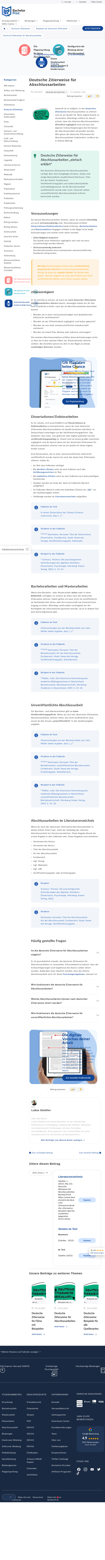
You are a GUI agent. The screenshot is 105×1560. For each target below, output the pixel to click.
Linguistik (8, 160)
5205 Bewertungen (90, 1442)
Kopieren (87, 1200)
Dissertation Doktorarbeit (9, 115)
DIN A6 (30, 1446)
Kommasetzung (10, 155)
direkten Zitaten (45, 469)
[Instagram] (85, 1469)
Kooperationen (59, 1452)
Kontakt (82, 2)
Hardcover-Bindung (12, 1440)
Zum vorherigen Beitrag (42, 1153)
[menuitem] (7, 1497)
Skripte (30, 1414)
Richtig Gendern (11, 222)
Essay (6, 122)
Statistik (7, 241)
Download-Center (60, 1421)
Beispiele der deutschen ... (56, 92)
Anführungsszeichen (43, 472)
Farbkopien (32, 1452)
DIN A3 (30, 1427)
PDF (29, 1421)
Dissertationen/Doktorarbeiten (47, 226)
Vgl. (89, 489)
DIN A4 (30, 1433)
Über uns (56, 1440)
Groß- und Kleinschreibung (11, 139)
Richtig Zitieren (10, 227)
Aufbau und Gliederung (14, 90)
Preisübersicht (34, 1402)
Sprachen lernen (11, 236)
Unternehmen (60, 1394)
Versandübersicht (60, 1408)
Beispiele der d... (65, 1302)
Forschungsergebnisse (74, 974)
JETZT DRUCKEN (92, 28)
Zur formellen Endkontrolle (78, 1077)
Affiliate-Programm (61, 1471)
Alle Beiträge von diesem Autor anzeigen (61, 1140)
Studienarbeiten (12, 1394)
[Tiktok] (78, 1473)
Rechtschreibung (11, 213)
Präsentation (9, 189)
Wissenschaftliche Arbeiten (12, 261)
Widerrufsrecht (24, 1497)
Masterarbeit (9, 170)
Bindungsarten (9, 1465)
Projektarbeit (9, 203)
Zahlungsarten (59, 1414)
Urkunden (32, 1468)
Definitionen (9, 105)
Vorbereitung (9, 255)
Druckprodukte (9, 20)
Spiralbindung (9, 1459)
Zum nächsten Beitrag (89, 1153)
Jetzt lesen (37, 1334)
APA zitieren (9, 86)
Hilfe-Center (96, 2)
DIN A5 (30, 1440)
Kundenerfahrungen (62, 1427)
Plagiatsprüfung (51, 20)
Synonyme (8, 251)
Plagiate (7, 184)
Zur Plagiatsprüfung (75, 401)
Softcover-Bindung (11, 1446)
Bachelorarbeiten (88, 226)
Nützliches (72, 20)
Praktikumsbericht (12, 193)
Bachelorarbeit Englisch (14, 100)
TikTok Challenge (60, 1459)
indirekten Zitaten (46, 476)
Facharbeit (8, 126)
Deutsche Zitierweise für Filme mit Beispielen (38, 1321)
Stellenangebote (60, 1446)
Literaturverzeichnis (65, 496)
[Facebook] (79, 1469)
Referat (7, 217)
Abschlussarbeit (10, 1427)
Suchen (68, 2)
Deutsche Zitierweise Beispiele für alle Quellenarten (91, 1321)
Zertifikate (32, 1474)
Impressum (16, 1500)
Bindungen (30, 20)
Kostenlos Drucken (61, 1465)
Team (54, 1433)
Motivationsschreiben (13, 179)
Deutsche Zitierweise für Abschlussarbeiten (64, 1317)
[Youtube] (92, 1469)
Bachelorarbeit (10, 95)
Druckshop (7, 1402)
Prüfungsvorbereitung (13, 208)
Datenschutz (38, 1497)
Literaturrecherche (12, 165)
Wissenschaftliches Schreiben (12, 268)
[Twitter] (99, 1469)
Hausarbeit (9, 151)
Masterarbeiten (43, 229)
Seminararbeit (10, 232)
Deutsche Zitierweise (13, 109)
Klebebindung (9, 1452)
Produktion (9, 198)
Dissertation (8, 1421)
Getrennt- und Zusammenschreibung (13, 132)
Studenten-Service (12, 246)
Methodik (8, 174)
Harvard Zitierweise (12, 146)
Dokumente (32, 1408)
